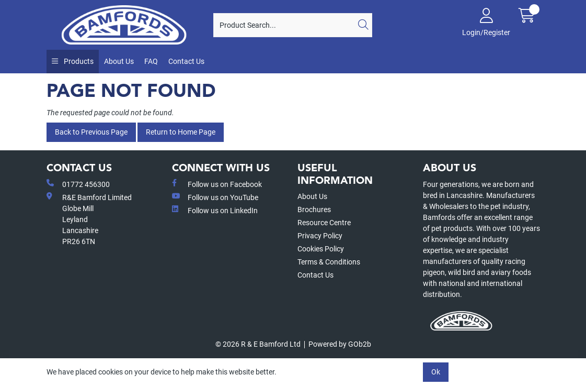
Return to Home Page (180, 132)
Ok (435, 372)
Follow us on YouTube (215, 197)
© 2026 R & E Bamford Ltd (258, 344)
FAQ (151, 61)
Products (78, 61)
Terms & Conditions (328, 262)
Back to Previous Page (91, 132)
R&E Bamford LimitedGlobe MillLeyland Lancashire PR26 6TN (89, 219)
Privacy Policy (319, 235)
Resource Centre (324, 222)
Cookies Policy (320, 249)
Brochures (314, 209)
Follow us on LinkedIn (215, 210)
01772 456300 (78, 184)
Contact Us (186, 61)
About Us (119, 61)
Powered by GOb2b (339, 344)
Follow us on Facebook (217, 184)
